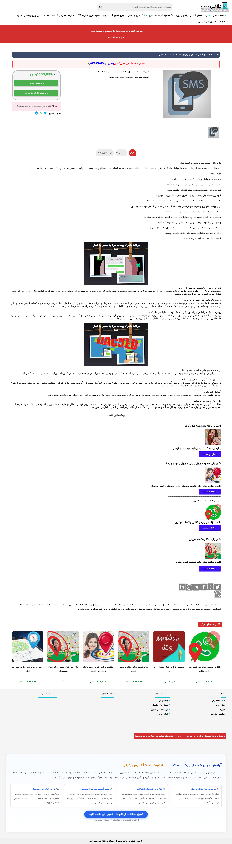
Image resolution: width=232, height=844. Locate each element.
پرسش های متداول (160, 705)
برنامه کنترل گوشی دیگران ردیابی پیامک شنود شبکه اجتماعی (186, 54)
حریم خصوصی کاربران (159, 709)
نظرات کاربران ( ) (105, 152)
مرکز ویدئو (220, 705)
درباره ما (221, 709)
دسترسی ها (121, 152)
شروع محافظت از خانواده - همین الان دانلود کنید (116, 814)
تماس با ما (163, 714)
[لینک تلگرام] (36, 113)
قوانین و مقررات (218, 714)
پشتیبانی (202, 21)
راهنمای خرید (162, 700)
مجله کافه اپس (217, 21)
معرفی (132, 152)
